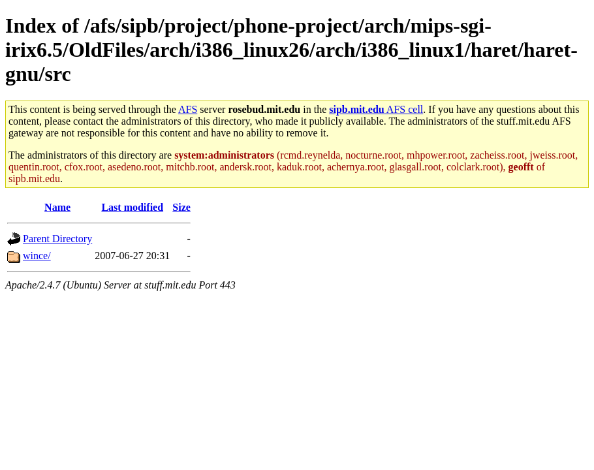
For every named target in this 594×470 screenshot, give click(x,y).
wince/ (37, 255)
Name (57, 207)
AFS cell (376, 109)
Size (181, 207)
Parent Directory (57, 238)
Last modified (132, 207)
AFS (187, 109)
